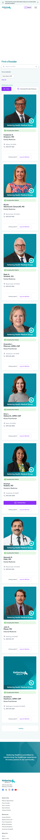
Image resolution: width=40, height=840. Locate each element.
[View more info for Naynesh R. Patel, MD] (20, 533)
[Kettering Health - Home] (6, 7)
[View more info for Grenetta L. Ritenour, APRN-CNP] (20, 320)
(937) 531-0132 (10, 569)
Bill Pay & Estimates (7, 824)
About (3, 836)
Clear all (4, 80)
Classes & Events (6, 810)
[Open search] (28, 7)
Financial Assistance (7, 826)
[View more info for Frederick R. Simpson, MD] (20, 111)
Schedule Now (20, 503)
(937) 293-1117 (10, 639)
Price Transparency (7, 822)
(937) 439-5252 (10, 709)
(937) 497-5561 (10, 147)
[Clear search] (36, 67)
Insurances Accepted (7, 829)
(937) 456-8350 (10, 426)
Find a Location (6, 805)
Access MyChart (6, 817)
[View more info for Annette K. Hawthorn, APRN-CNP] (20, 672)
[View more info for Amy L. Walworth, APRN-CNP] (20, 390)
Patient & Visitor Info (7, 819)
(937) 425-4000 (10, 495)
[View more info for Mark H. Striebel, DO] (20, 250)
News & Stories (6, 808)
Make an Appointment (7, 800)
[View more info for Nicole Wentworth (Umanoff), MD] (20, 180)
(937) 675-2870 (10, 356)
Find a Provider (6, 803)
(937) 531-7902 (10, 216)
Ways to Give (5, 838)
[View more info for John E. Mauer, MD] (20, 603)
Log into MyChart (24, 157)
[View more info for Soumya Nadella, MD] (20, 459)
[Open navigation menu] (35, 7)
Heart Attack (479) (7, 76)
